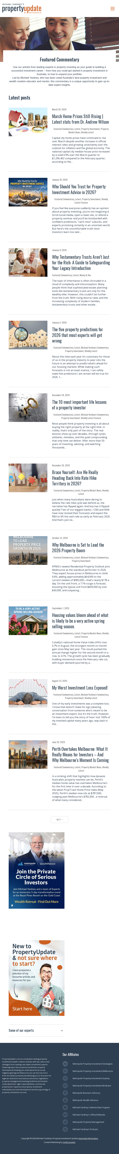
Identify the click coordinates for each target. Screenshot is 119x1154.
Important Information (88, 1138)
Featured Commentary (63, 128)
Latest (77, 128)
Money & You (85, 275)
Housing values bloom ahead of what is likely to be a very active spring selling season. (80, 620)
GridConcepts (69, 1142)
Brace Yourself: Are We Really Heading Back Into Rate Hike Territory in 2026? (75, 478)
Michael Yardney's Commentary (94, 347)
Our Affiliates (71, 1054)
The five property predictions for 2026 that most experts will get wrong (77, 335)
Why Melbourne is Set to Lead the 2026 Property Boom (78, 547)
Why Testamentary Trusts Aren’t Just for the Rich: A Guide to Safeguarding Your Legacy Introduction (81, 262)
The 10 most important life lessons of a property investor (79, 405)
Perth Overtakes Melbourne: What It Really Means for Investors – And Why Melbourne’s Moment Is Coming (80, 754)
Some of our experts (21, 1030)
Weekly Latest (87, 132)
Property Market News (91, 490)
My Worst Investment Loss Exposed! (80, 687)
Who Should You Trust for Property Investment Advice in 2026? (79, 189)
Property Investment (90, 128)
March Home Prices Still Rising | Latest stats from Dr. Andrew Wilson (80, 119)
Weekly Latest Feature (91, 418)
